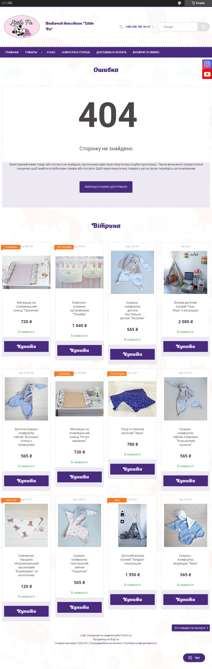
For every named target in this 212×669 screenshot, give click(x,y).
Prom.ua (127, 635)
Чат (194, 658)
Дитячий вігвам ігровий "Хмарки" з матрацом (132, 559)
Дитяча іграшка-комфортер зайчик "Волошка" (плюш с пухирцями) (26, 436)
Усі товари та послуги (189, 628)
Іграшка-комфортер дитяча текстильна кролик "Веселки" (132, 310)
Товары (31, 52)
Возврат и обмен (146, 52)
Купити (26, 347)
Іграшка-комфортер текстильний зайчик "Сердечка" (79, 563)
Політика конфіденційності (140, 643)
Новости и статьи (76, 52)
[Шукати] (203, 26)
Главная (12, 52)
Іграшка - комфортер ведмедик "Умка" (185, 559)
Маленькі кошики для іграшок (106, 186)
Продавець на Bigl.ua (106, 639)
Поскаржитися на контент (106, 643)
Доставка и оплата (111, 52)
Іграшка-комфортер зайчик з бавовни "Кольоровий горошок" (185, 436)
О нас (51, 52)
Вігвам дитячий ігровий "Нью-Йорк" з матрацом (185, 306)
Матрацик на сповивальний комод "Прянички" (26, 306)
